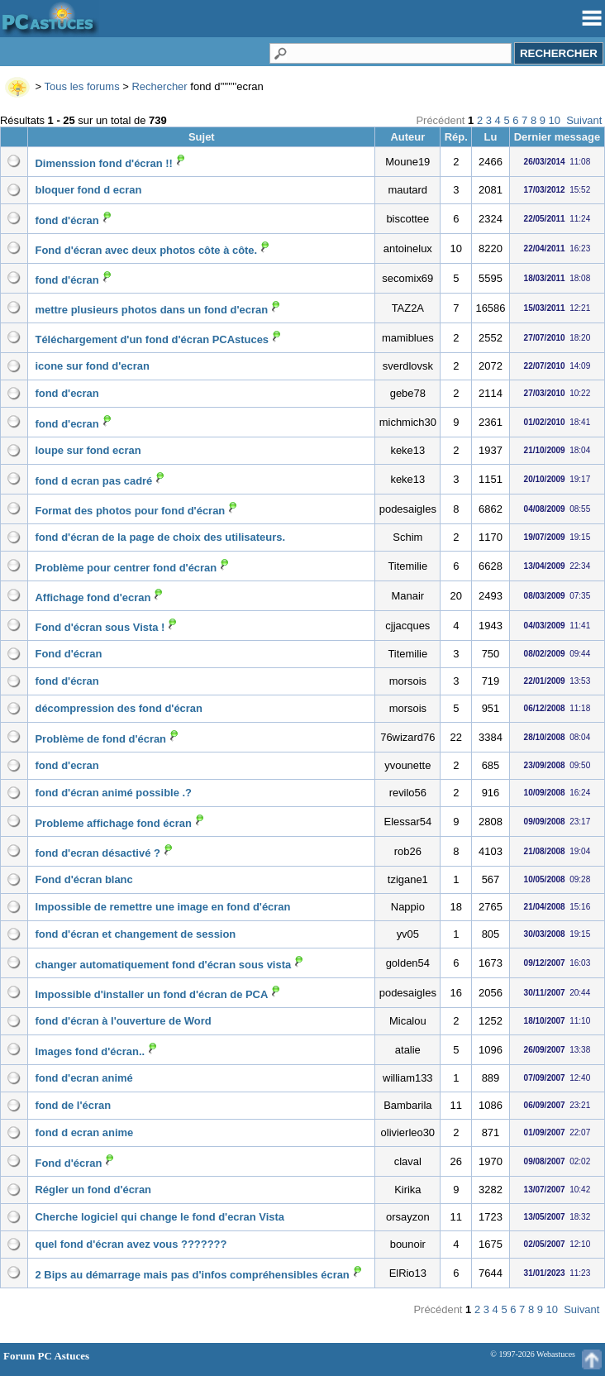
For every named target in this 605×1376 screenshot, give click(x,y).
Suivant (584, 120)
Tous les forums (82, 86)
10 (554, 120)
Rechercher (159, 86)
